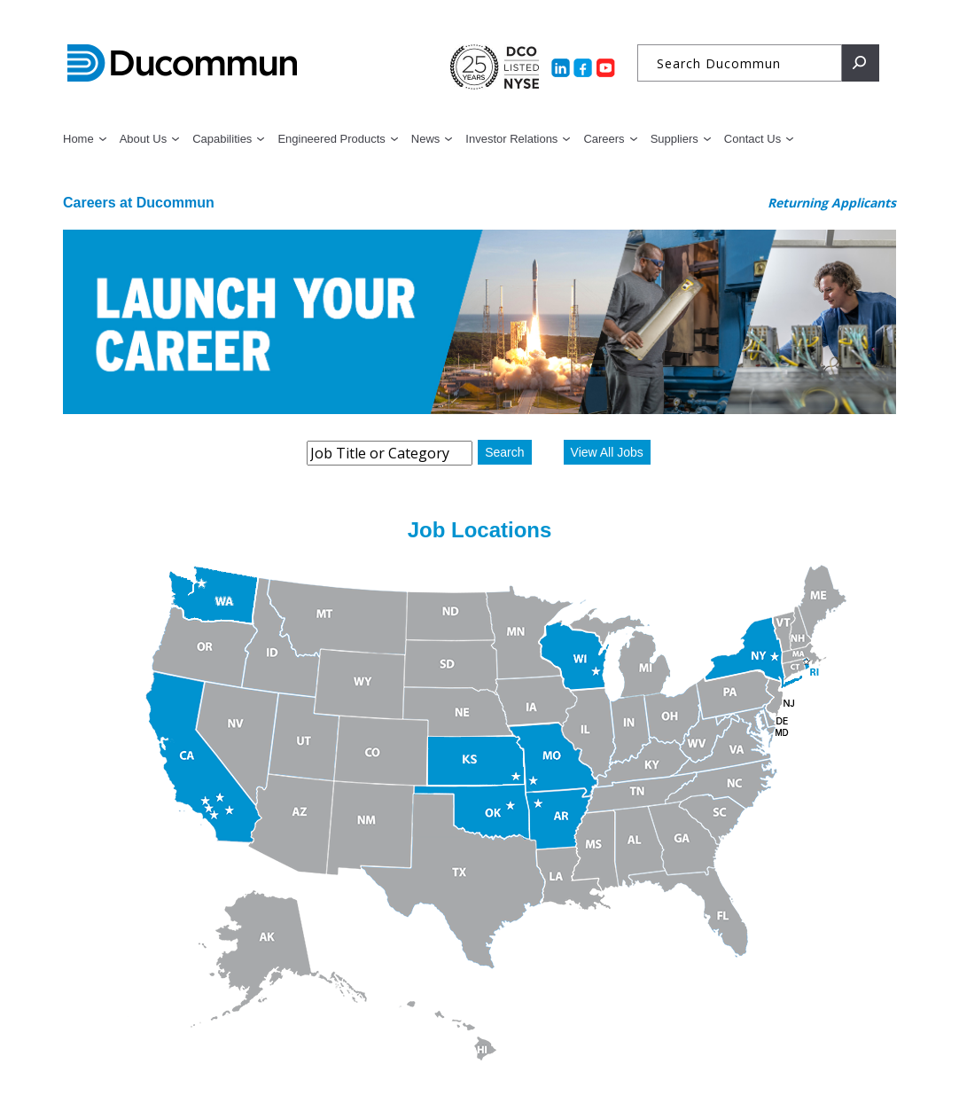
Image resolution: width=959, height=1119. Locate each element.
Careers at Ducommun (138, 202)
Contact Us (752, 138)
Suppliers (674, 138)
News (426, 138)
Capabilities (222, 138)
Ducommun (182, 63)
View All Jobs (607, 452)
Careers (603, 138)
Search (504, 452)
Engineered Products (331, 138)
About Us (143, 138)
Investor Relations (511, 138)
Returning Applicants (832, 202)
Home (78, 138)
